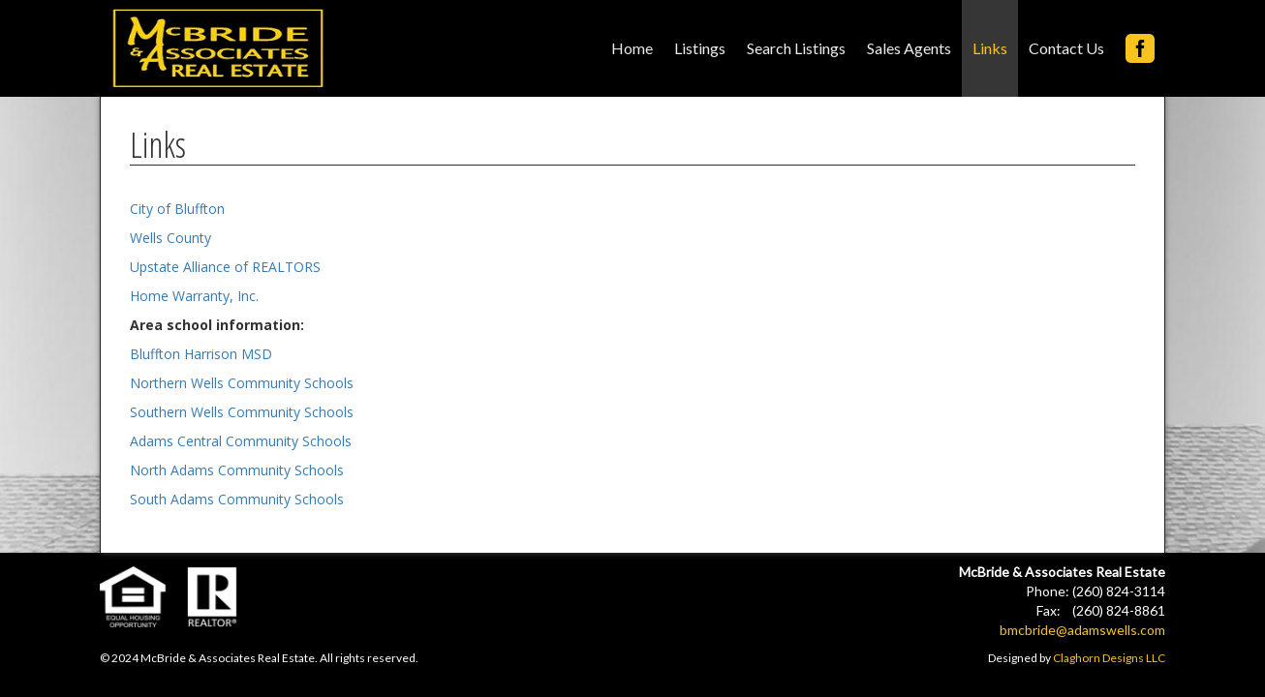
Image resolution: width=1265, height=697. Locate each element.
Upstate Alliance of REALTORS (225, 267)
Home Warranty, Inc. (194, 296)
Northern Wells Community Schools (242, 383)
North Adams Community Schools (237, 470)
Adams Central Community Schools (241, 441)
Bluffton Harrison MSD (201, 354)
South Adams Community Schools (237, 499)
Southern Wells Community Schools (242, 412)
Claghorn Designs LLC (1109, 658)
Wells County (170, 237)
